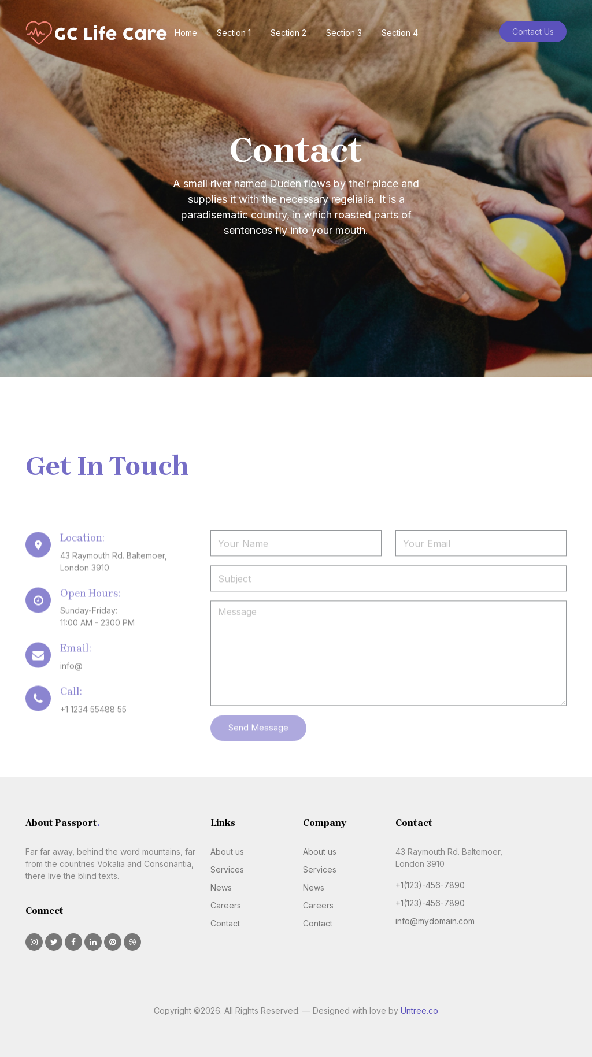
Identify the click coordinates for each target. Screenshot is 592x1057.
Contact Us (533, 31)
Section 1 (234, 33)
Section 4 (400, 33)
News (221, 887)
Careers (225, 905)
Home (186, 33)
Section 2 (288, 33)
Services (227, 869)
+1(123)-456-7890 (430, 885)
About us (227, 851)
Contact (225, 923)
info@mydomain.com (435, 921)
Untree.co (419, 1010)
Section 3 (344, 33)
